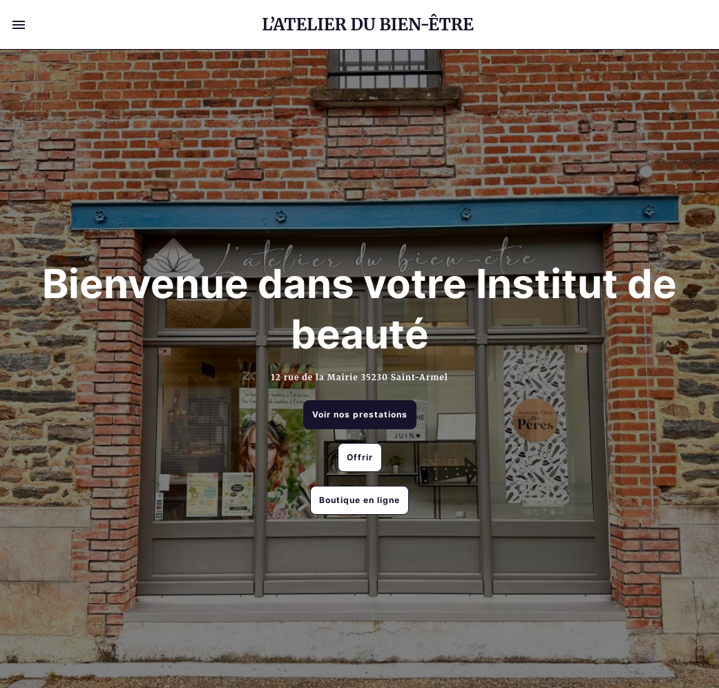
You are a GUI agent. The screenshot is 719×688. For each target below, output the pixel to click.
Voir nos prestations (360, 414)
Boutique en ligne (359, 500)
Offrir (360, 457)
